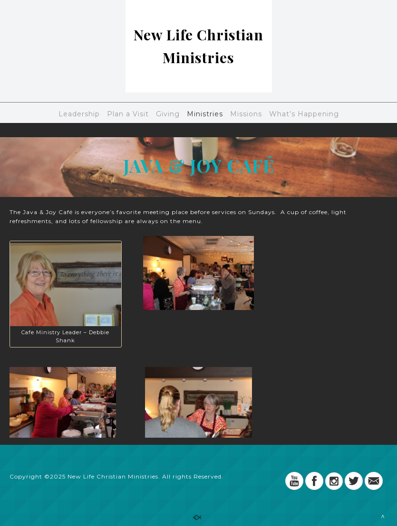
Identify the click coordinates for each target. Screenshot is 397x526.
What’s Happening (304, 114)
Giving (168, 114)
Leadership (79, 114)
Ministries (205, 114)
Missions (246, 114)
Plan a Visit (128, 114)
